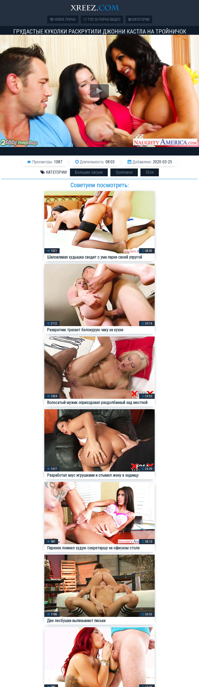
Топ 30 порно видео (101, 19)
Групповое (124, 172)
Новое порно (63, 19)
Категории (139, 19)
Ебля (150, 172)
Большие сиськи (89, 172)
